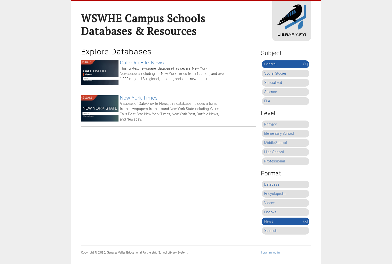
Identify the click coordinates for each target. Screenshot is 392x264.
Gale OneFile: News (142, 63)
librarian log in (270, 252)
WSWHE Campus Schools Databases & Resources (143, 24)
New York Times (139, 98)
